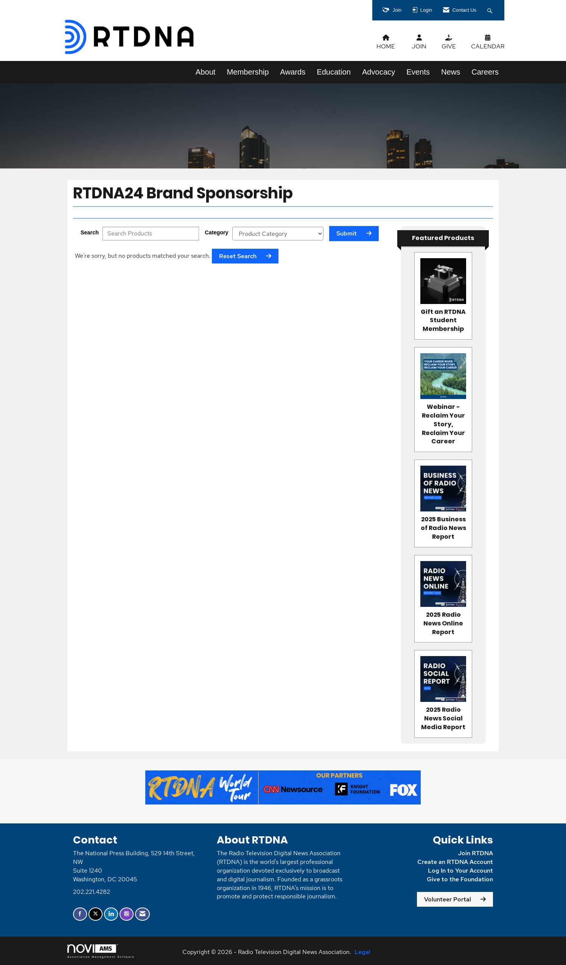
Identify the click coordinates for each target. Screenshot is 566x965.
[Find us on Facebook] (80, 914)
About (206, 72)
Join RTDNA (475, 853)
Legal (362, 952)
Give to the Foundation (460, 879)
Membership (248, 72)
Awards (292, 72)
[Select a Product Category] (277, 233)
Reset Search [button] (238, 256)
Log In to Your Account (460, 871)
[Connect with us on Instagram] (127, 914)
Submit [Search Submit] (346, 233)
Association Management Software (101, 951)
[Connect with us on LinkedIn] (111, 914)
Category (216, 232)
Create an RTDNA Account (455, 862)
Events (418, 72)
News (450, 72)
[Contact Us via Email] (142, 914)
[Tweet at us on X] (96, 914)
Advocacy (378, 72)
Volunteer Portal (447, 899)
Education (334, 72)
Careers (485, 72)
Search (90, 232)
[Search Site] (491, 10)
